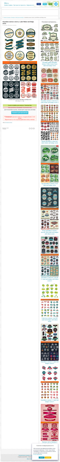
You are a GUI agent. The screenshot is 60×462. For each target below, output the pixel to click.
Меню (45, 4)
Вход (50, 4)
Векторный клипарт (8, 122)
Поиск (39, 4)
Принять (41, 457)
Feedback (31, 458)
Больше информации (37, 454)
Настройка (48, 457)
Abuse (28, 458)
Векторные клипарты (12, 25)
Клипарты (5, 25)
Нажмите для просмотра (19, 112)
